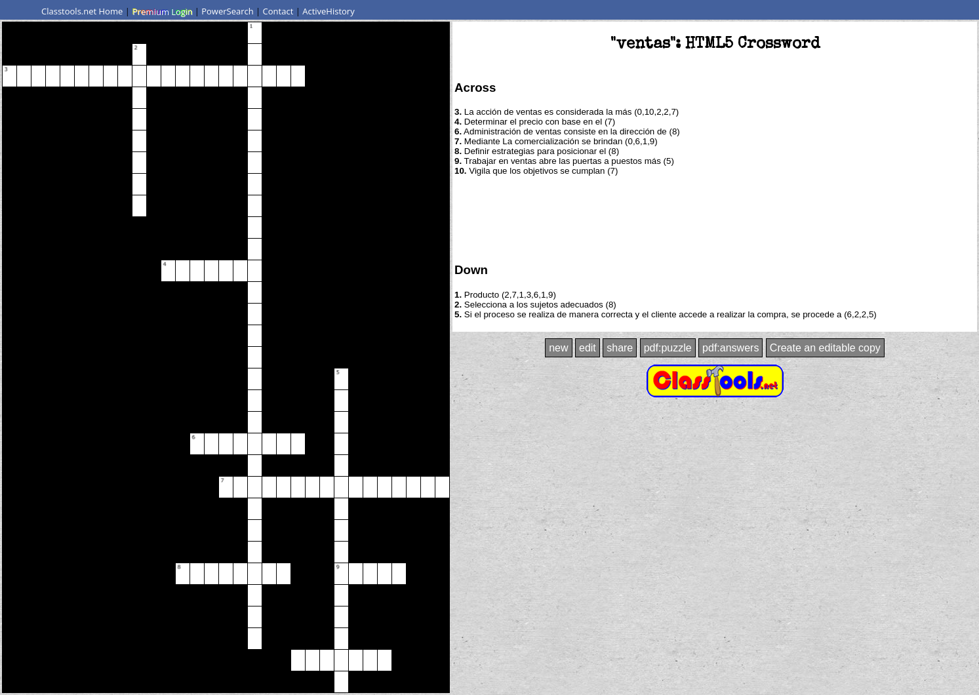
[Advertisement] (714, 218)
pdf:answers (730, 347)
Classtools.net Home (82, 11)
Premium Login (162, 11)
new (558, 347)
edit (587, 347)
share (620, 347)
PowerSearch (227, 11)
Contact (278, 11)
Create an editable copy (825, 347)
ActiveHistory (328, 11)
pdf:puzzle (668, 347)
